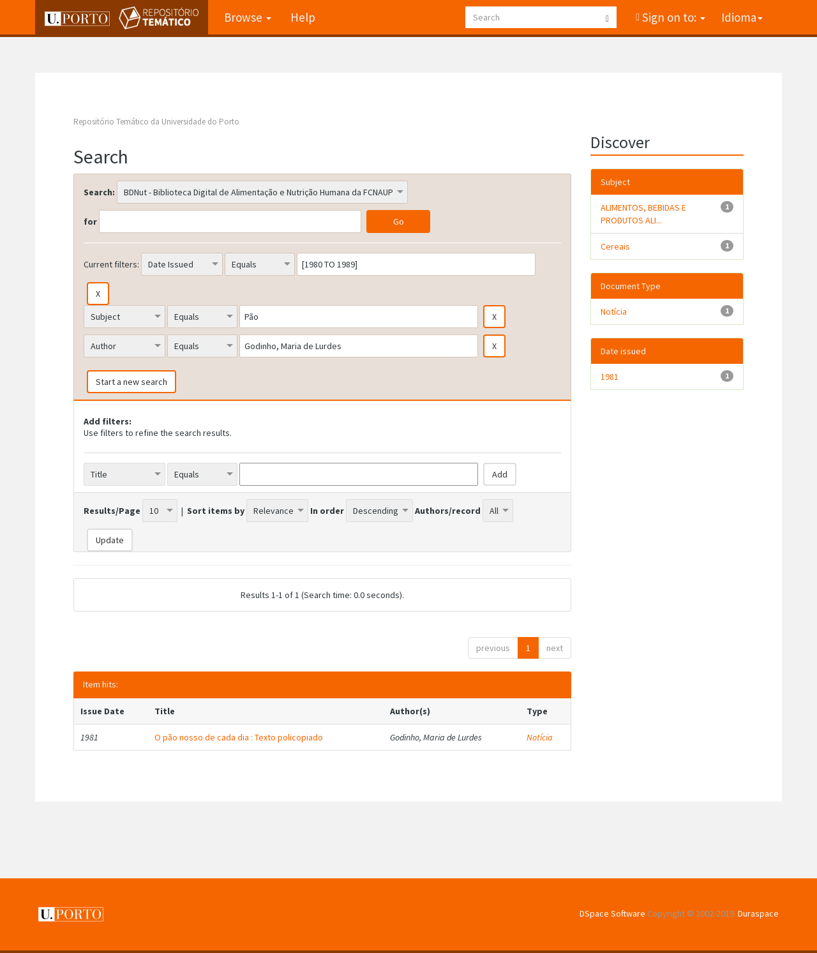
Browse (247, 17)
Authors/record (448, 510)
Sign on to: (672, 17)
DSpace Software (612, 913)
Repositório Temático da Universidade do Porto (156, 121)
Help (302, 17)
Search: (99, 192)
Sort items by (215, 510)
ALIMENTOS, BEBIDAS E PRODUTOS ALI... (643, 214)
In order (327, 510)
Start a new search (131, 381)
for (90, 221)
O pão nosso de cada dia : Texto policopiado (238, 737)
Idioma (742, 17)
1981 (609, 376)
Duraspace (758, 913)
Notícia (540, 737)
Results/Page (112, 510)
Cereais (615, 246)
